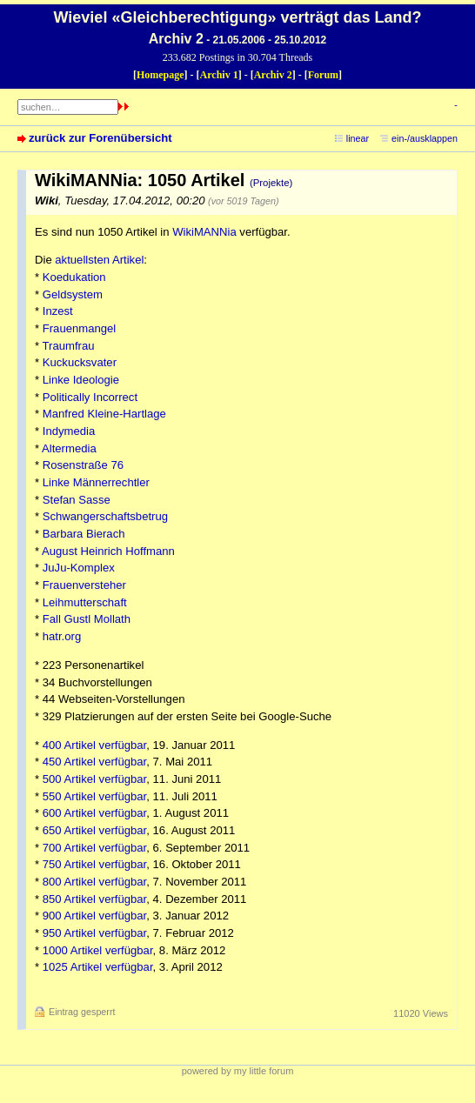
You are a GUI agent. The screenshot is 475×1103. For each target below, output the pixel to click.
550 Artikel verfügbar (95, 796)
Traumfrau (69, 345)
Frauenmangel (80, 328)
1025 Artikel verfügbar (98, 966)
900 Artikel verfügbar (95, 915)
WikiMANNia (204, 231)
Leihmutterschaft (85, 602)
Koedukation (74, 277)
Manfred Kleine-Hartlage (104, 413)
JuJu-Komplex (79, 567)
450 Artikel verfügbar (95, 761)
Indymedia (69, 431)
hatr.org (62, 636)
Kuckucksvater (80, 362)
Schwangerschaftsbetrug (105, 516)
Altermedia (69, 448)
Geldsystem (73, 294)
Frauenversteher (84, 585)
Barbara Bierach (84, 533)
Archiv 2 (273, 75)
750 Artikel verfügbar (95, 864)
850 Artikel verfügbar (95, 899)
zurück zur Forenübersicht (100, 137)
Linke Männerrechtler (96, 482)
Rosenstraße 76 (83, 464)
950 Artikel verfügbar (95, 932)
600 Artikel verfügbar (95, 812)
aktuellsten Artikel (99, 259)
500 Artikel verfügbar (95, 778)
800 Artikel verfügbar (95, 881)
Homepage (160, 75)
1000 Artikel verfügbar (98, 950)
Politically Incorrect (90, 397)
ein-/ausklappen (424, 138)
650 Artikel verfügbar (95, 830)
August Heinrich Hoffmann (108, 551)
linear (357, 138)
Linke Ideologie (81, 379)
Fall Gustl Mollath (86, 618)
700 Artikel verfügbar (95, 847)
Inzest (58, 311)
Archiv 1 (219, 75)
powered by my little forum (238, 1071)
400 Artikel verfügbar (95, 745)
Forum (323, 75)
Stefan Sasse (76, 499)
